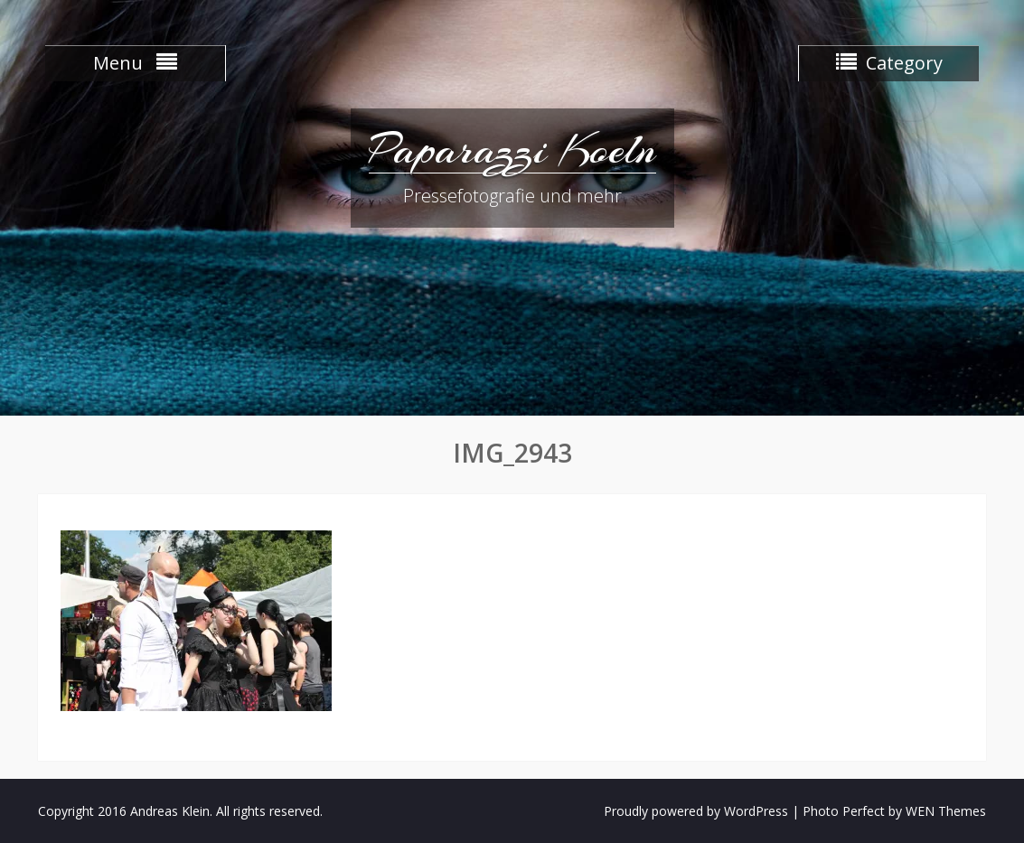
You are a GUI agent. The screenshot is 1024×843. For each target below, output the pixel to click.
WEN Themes (946, 811)
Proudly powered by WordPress (696, 811)
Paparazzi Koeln (512, 149)
